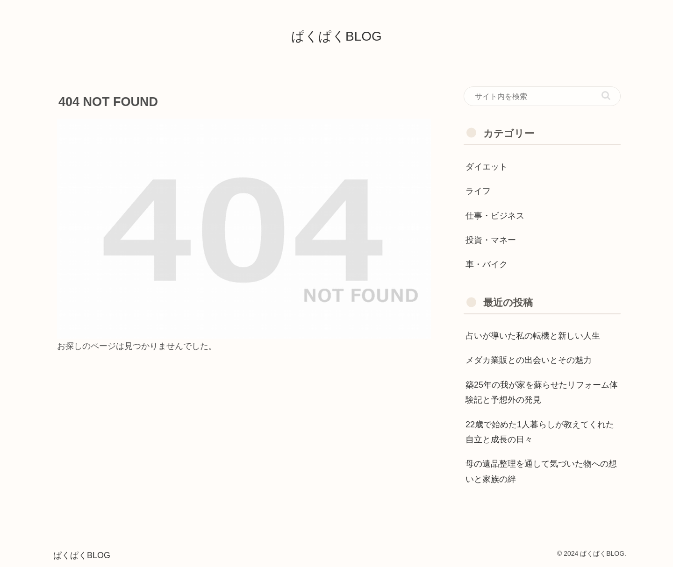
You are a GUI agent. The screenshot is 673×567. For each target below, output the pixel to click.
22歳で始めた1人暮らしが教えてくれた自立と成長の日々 (539, 432)
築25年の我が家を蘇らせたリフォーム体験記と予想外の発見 (541, 392)
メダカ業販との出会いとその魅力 (528, 360)
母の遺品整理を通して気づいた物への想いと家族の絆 (541, 471)
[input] (542, 96)
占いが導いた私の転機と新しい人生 (532, 335)
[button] (606, 95)
